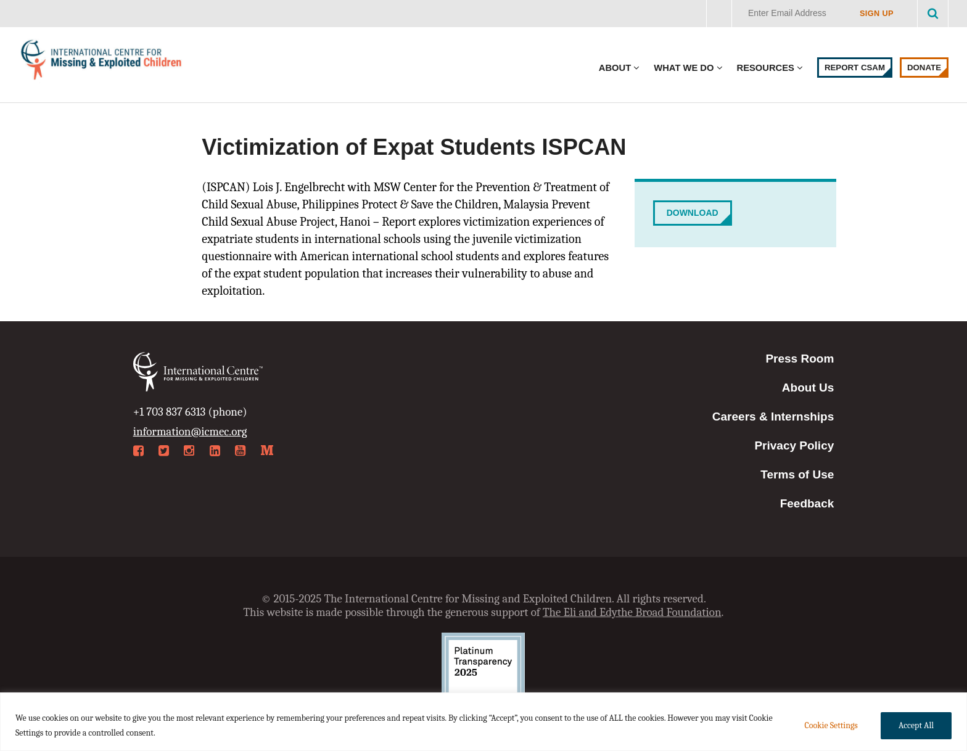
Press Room (799, 358)
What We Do (684, 68)
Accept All (916, 725)
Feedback (807, 503)
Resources (765, 68)
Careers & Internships (773, 416)
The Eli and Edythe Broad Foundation (632, 612)
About (615, 68)
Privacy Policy (794, 445)
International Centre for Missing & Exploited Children (102, 62)
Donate (924, 67)
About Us (808, 387)
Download (692, 213)
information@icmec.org (190, 431)
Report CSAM (855, 67)
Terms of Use (797, 474)
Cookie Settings (830, 725)
